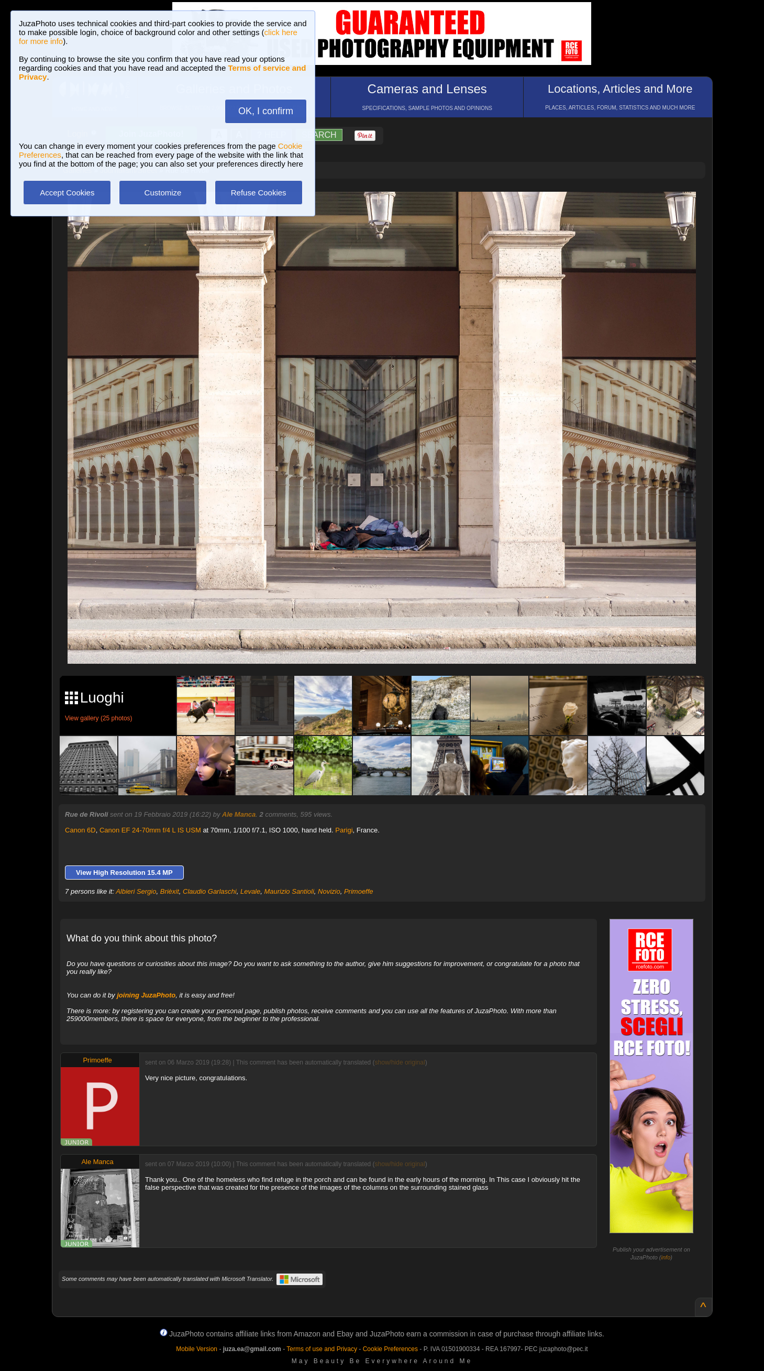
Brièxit (169, 891)
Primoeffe (358, 891)
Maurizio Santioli (289, 891)
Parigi (343, 830)
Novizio (329, 891)
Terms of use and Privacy (321, 1349)
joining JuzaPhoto (146, 995)
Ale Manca (239, 814)
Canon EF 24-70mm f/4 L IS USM (150, 830)
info (666, 1257)
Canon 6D (80, 830)
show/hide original (400, 1062)
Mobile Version (196, 1349)
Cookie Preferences (390, 1349)
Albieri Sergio (136, 891)
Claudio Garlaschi (210, 891)
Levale (250, 891)
